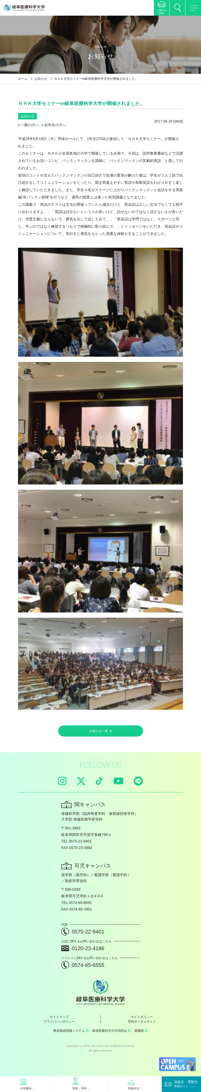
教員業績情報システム (70, 1031)
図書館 (141, 1031)
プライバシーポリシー (59, 1021)
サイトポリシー (142, 1016)
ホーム (22, 79)
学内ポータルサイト (142, 1021)
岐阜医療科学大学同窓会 (111, 1031)
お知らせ (41, 79)
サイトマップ (59, 1016)
